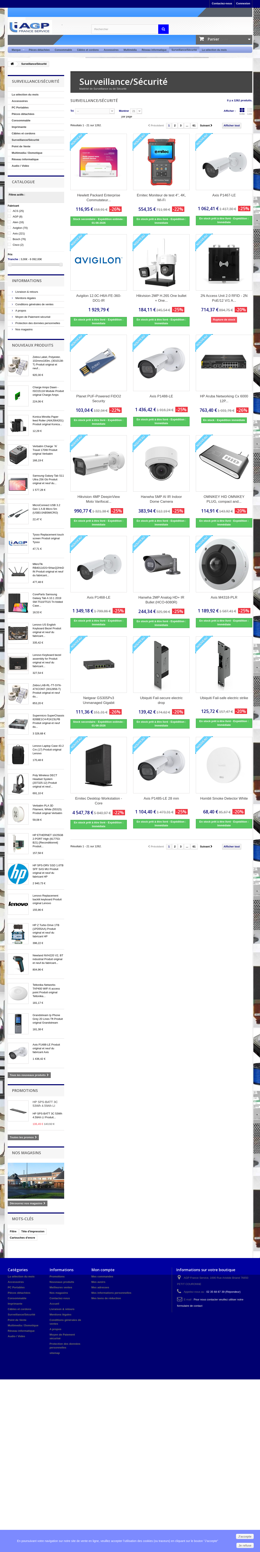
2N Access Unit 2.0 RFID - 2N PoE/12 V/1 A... (224, 298)
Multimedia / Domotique (27, 152)
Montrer (124, 110)
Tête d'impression (33, 1231)
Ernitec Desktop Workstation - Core (98, 800)
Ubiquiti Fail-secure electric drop (161, 700)
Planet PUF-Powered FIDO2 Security (98, 398)
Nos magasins (24, 329)
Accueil (54, 1303)
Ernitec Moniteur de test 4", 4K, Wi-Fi (161, 197)
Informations (27, 280)
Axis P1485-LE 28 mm (161, 798)
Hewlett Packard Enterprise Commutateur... (98, 197)
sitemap (55, 1353)
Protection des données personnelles (37, 323)
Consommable (63, 49)
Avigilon (20, 227)
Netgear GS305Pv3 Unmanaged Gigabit (98, 700)
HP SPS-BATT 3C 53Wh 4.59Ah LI (45, 1103)
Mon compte (103, 1269)
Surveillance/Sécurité (184, 49)
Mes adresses (100, 1287)
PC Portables (20, 107)
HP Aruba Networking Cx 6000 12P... (224, 398)
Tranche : (14, 259)
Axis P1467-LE (224, 195)
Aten (18, 222)
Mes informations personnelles (111, 1292)
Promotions (25, 1090)
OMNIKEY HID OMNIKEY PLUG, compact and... (224, 499)
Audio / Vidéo (20, 165)
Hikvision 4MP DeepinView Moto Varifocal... (99, 499)
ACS (18, 210)
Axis (19, 233)
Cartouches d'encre (22, 1237)
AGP (18, 216)
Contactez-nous (222, 3)
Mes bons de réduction (106, 1298)
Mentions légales (25, 298)
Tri (72, 110)
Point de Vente (21, 146)
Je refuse (245, 1545)
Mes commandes (102, 1276)
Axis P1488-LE (161, 396)
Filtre (13, 1231)
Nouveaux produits (32, 345)
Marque (16, 50)
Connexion (243, 3)
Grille (242, 111)
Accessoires (111, 49)
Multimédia (130, 49)
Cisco (18, 244)
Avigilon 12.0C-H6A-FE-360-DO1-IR (98, 298)
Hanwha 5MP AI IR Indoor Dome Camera (161, 499)
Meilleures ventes (61, 1287)
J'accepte (244, 1536)
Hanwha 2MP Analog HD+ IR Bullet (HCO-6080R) (161, 599)
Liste (249, 111)
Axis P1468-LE (98, 597)
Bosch (19, 239)
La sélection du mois (214, 49)
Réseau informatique (154, 49)
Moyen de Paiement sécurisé (32, 316)
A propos (20, 310)
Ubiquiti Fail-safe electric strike (224, 698)
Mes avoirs (98, 1282)
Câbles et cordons (88, 49)
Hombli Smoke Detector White (224, 798)
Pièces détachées (39, 49)
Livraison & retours (26, 291)
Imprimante (19, 126)
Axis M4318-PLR (224, 597)
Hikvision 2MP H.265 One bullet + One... (161, 298)
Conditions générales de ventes (34, 304)
